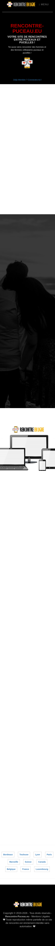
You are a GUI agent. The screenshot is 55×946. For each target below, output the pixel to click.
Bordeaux (8, 854)
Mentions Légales (40, 916)
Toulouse (24, 854)
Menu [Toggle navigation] (44, 4)
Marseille (13, 862)
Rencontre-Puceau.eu (17, 916)
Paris (49, 854)
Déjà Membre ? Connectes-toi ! (27, 80)
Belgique (11, 869)
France (25, 869)
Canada (42, 862)
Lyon (37, 854)
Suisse (28, 862)
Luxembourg (42, 869)
